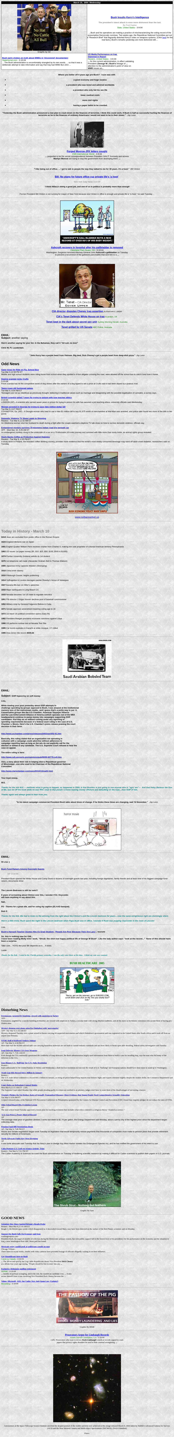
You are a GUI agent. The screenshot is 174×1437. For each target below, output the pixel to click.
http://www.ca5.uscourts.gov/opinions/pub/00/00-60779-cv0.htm (31, 757)
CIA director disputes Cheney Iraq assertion (78, 311)
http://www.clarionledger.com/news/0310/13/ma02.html (27, 771)
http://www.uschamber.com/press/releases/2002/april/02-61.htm (31, 733)
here (164, 37)
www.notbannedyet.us (87, 517)
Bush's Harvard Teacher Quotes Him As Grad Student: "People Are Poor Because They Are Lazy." (48, 932)
